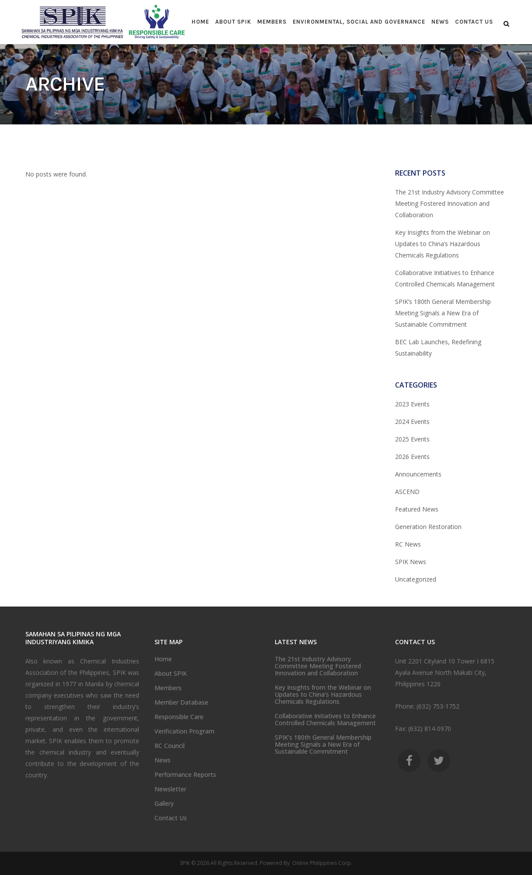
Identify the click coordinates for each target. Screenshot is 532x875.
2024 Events (412, 421)
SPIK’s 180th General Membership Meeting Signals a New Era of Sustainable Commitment (443, 312)
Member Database (181, 702)
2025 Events (412, 439)
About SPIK (170, 673)
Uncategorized (415, 579)
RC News (408, 544)
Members (168, 688)
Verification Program (184, 731)
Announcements (418, 474)
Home (163, 659)
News (162, 760)
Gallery (164, 803)
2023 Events (412, 404)
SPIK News (410, 561)
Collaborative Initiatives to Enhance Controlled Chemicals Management (325, 720)
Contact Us (170, 818)
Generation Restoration (428, 526)
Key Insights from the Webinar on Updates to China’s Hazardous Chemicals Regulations (442, 243)
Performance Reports (185, 774)
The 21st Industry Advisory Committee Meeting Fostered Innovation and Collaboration (449, 203)
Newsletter (170, 789)
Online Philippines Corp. (321, 863)
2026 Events (412, 456)
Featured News (416, 509)
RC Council (169, 745)
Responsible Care (178, 716)
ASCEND (407, 491)
